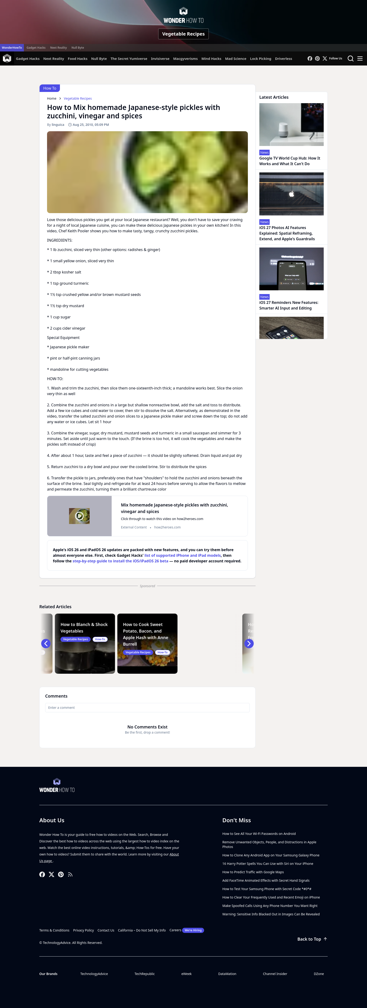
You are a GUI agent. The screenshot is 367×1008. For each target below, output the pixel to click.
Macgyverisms (185, 58)
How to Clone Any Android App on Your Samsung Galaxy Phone (270, 855)
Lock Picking (260, 58)
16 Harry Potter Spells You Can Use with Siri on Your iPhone (267, 863)
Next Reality (58, 48)
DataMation (227, 974)
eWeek (186, 974)
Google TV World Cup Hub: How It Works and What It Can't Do (289, 161)
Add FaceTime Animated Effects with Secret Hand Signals (266, 880)
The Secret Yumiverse (128, 58)
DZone (319, 974)
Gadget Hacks (36, 48)
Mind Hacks (211, 58)
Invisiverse (160, 58)
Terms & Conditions (54, 930)
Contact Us (106, 930)
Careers (186, 930)
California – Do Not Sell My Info (142, 930)
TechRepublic (145, 974)
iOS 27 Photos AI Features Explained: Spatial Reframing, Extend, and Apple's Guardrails (287, 233)
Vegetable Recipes (183, 34)
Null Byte (77, 48)
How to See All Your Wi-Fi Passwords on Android (259, 833)
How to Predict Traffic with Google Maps (253, 872)
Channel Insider (275, 974)
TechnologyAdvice (94, 974)
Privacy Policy (83, 930)
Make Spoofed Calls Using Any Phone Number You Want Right (270, 905)
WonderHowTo (12, 48)
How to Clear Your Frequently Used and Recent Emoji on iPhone (271, 897)
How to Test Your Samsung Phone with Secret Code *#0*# (266, 889)
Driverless (283, 58)
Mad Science (235, 58)
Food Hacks (78, 58)
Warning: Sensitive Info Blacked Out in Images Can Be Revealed (271, 914)
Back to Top (312, 939)
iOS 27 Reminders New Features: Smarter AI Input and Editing (288, 305)
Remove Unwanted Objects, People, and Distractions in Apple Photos (269, 844)
